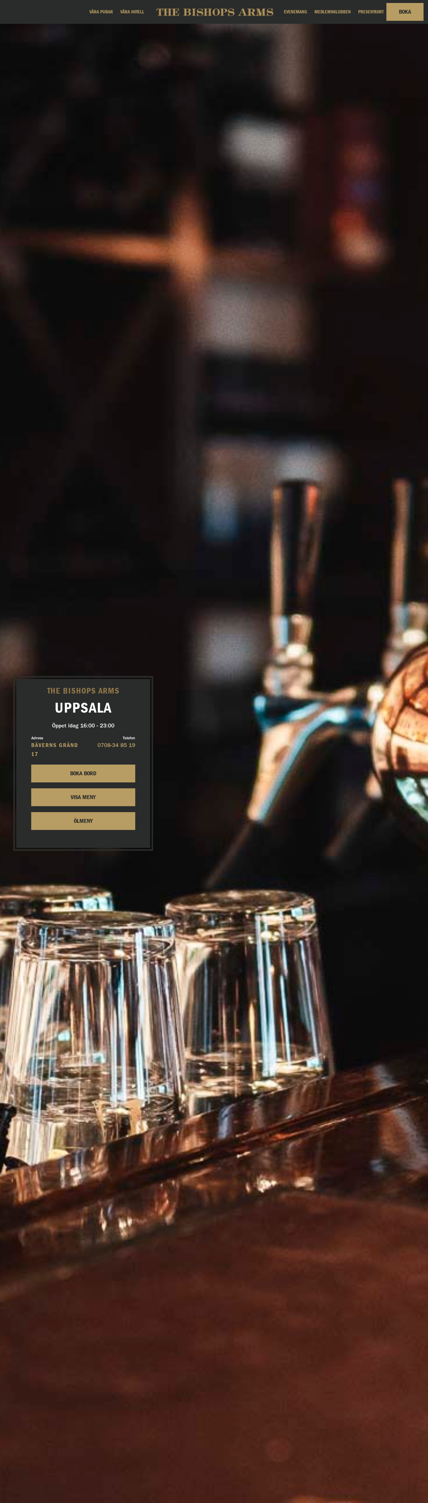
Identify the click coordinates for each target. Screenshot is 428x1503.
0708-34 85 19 (116, 746)
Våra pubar (101, 12)
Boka (405, 12)
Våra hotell (132, 12)
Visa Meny (83, 797)
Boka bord (83, 773)
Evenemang (295, 12)
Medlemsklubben (332, 12)
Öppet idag (83, 725)
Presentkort (371, 12)
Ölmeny (83, 821)
